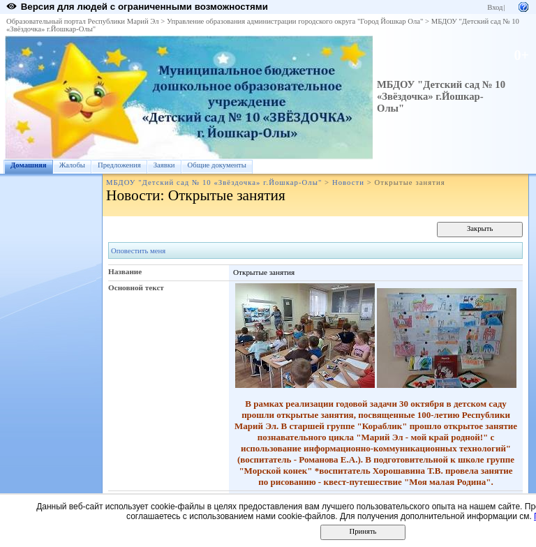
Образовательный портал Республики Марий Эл (82, 21)
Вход (494, 7)
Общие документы (217, 165)
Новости (348, 182)
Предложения (119, 165)
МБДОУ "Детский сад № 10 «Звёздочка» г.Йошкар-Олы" (441, 96)
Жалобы (72, 165)
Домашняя (28, 165)
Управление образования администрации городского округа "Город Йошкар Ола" (295, 21)
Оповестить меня (138, 251)
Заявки (164, 165)
